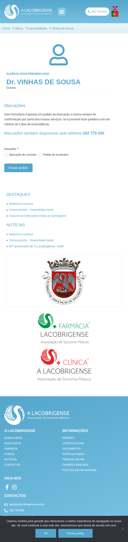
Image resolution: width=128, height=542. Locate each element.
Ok (46, 533)
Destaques (18, 194)
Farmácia (10, 448)
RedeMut (68, 437)
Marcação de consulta (20, 154)
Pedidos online (73, 459)
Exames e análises (75, 464)
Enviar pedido (18, 168)
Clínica (18, 28)
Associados (12, 443)
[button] (62, 12)
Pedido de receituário (53, 154)
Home (6, 28)
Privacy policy (75, 533)
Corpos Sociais (73, 443)
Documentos (71, 448)
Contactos (12, 464)
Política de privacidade (79, 470)
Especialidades (37, 28)
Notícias (15, 225)
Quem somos (13, 437)
